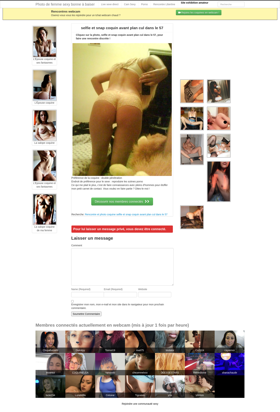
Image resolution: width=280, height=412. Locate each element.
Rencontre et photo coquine (100, 214)
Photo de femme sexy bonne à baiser (65, 4)
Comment (76, 245)
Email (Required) (113, 289)
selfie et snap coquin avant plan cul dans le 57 (141, 214)
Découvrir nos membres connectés (122, 201)
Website (142, 289)
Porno (144, 4)
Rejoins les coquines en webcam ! (198, 12)
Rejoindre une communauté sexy (140, 403)
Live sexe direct (109, 4)
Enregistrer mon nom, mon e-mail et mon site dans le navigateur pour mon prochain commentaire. (117, 306)
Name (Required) (80, 289)
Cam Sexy (130, 4)
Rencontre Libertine (164, 4)
